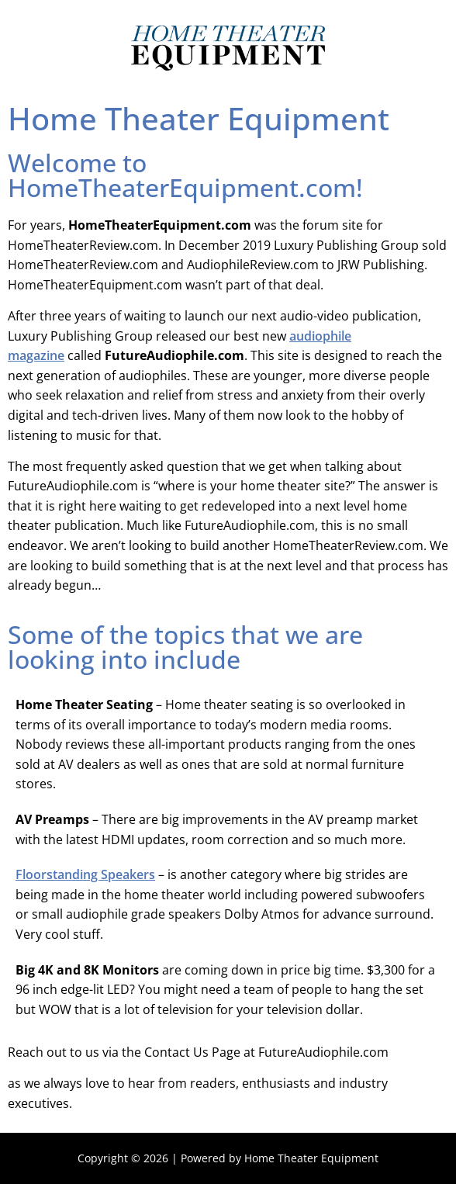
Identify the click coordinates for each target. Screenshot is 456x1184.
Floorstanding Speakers (85, 874)
